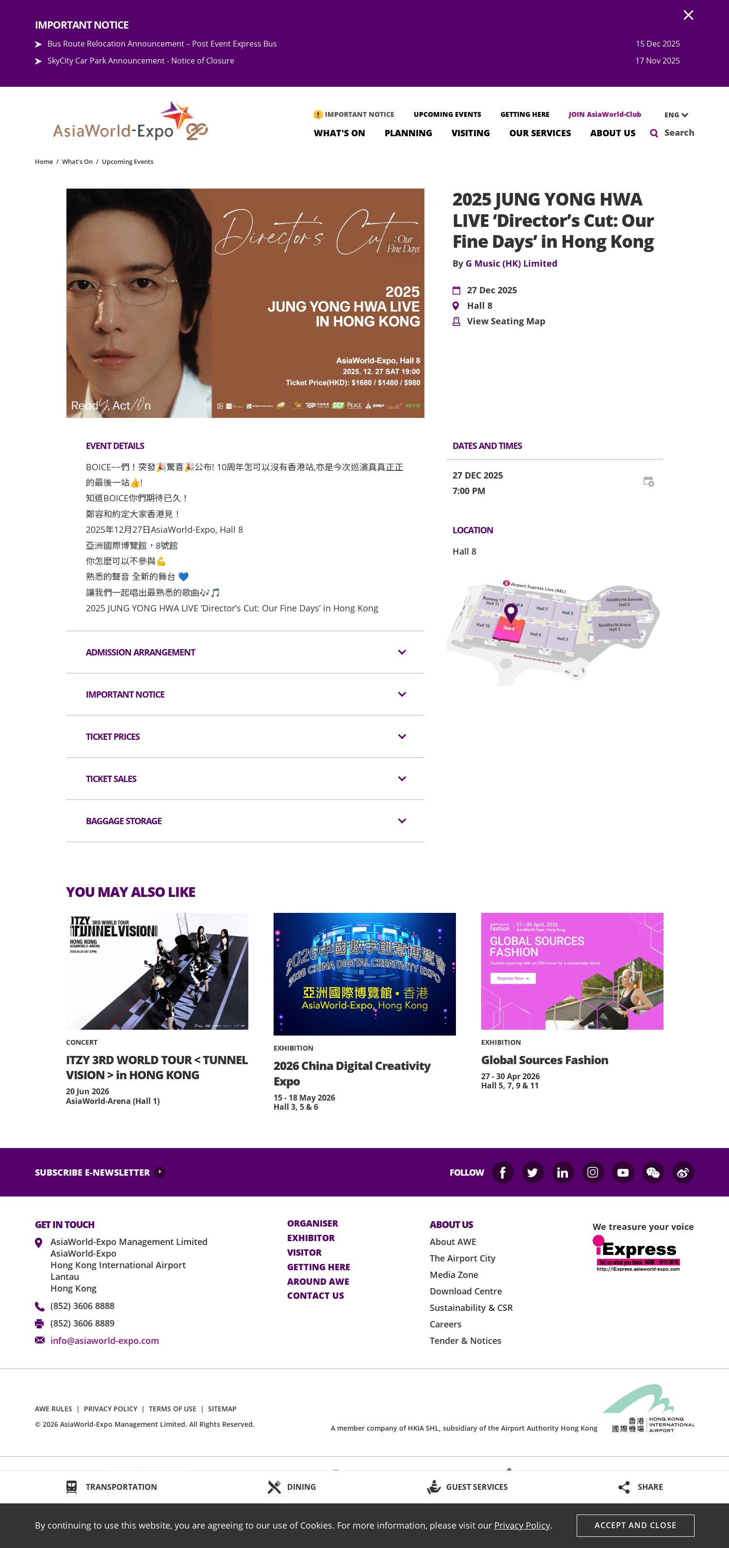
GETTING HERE (525, 114)
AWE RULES (53, 1408)
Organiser (312, 1224)
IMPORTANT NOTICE (359, 114)
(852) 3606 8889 (82, 1323)
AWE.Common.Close (689, 15)
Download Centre (466, 1291)
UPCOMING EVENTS (447, 114)
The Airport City (463, 1258)
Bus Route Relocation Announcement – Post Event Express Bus (162, 43)
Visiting (471, 132)
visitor (304, 1253)
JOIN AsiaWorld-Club (605, 114)
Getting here (318, 1267)
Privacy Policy (522, 1525)
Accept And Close (636, 1525)
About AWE (453, 1241)
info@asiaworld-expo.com (104, 1340)
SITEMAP (222, 1408)
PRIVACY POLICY (110, 1408)
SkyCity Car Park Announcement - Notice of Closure (141, 60)
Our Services (540, 132)
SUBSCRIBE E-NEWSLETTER (92, 1172)
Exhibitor (311, 1238)
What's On (339, 132)
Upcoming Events (127, 161)
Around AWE (318, 1282)
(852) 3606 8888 (82, 1305)
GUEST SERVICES (477, 1487)
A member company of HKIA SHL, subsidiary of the (464, 1428)
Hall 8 (479, 306)
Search (679, 132)
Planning (408, 132)
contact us (315, 1296)
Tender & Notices (466, 1340)
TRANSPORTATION (121, 1487)
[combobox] (673, 115)
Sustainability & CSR (471, 1307)
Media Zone (454, 1274)
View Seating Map (506, 321)
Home (44, 161)
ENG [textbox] (671, 114)
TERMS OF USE (172, 1408)
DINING (301, 1487)
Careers (446, 1324)
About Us (612, 132)
